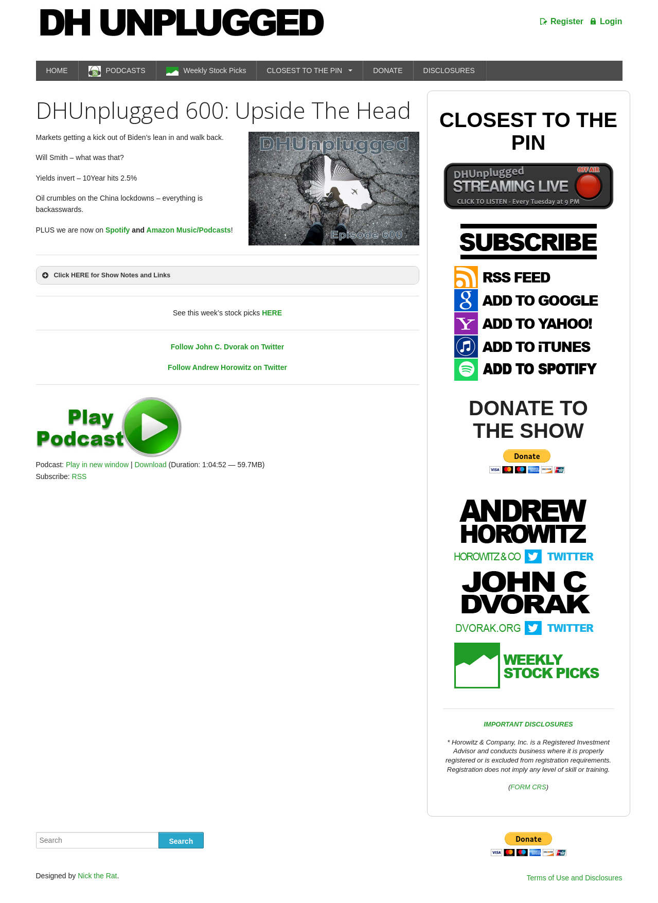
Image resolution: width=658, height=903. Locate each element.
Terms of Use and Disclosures (575, 878)
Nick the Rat (97, 876)
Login (611, 21)
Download (150, 465)
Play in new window (97, 465)
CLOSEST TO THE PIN (304, 70)
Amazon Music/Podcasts (189, 230)
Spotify (117, 230)
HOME (57, 70)
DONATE (387, 70)
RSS (79, 476)
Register (566, 21)
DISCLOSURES (449, 70)
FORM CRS (528, 787)
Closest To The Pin (528, 131)
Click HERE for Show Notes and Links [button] (105, 275)
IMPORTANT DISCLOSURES (528, 724)
